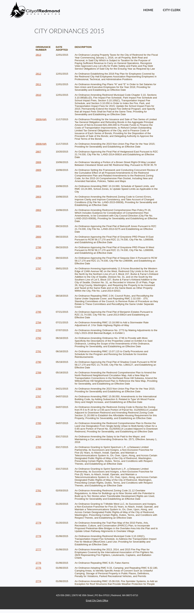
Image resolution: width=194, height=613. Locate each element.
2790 (38, 362)
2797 (38, 268)
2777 (38, 549)
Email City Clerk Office (97, 600)
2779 (38, 522)
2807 (38, 151)
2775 (38, 567)
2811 (38, 84)
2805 (38, 170)
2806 (38, 162)
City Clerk (171, 10)
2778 (38, 536)
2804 (38, 186)
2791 (38, 351)
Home (148, 10)
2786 (38, 407)
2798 (38, 258)
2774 (38, 581)
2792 (38, 338)
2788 (38, 388)
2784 (38, 436)
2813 (38, 54)
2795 (38, 311)
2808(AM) (41, 143)
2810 (38, 94)
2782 (38, 468)
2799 (38, 247)
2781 (38, 490)
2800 (38, 236)
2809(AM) (41, 119)
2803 (38, 196)
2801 (38, 226)
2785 (38, 423)
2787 (38, 396)
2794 (38, 322)
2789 (38, 372)
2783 (38, 447)
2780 (38, 503)
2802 (38, 210)
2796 (38, 295)
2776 (38, 562)
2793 (38, 330)
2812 (38, 73)
